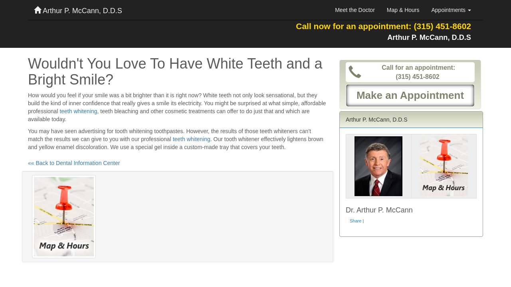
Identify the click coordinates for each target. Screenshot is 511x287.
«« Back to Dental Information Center (74, 163)
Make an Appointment (410, 95)
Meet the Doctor (355, 10)
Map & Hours (403, 10)
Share (355, 220)
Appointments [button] (451, 10)
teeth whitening (78, 111)
